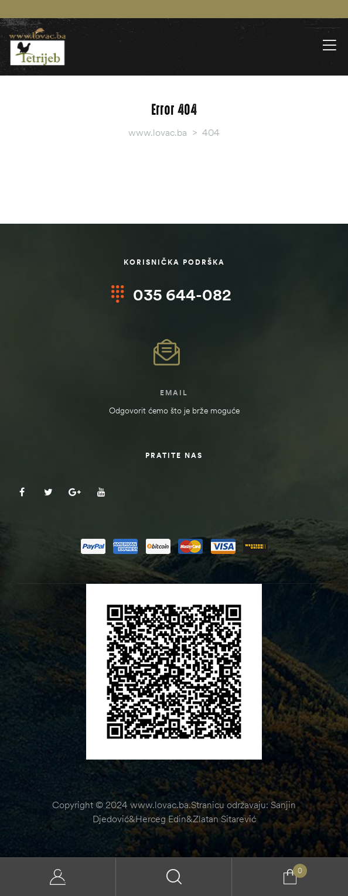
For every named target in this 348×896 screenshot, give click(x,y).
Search (174, 877)
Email (174, 392)
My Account (58, 877)
